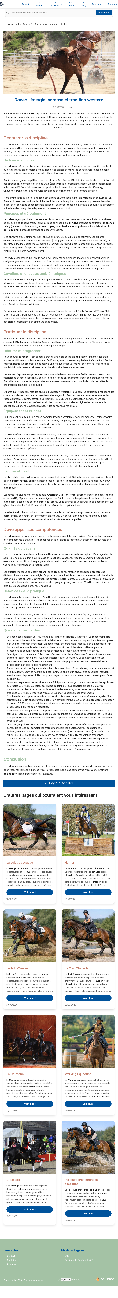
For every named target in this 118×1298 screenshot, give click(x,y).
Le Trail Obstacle (77, 968)
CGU (67, 1256)
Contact (11, 1256)
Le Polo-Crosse (17, 968)
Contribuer (12, 1260)
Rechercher (104, 12)
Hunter (69, 862)
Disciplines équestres (46, 24)
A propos (11, 1264)
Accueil (25, 4)
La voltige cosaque (19, 862)
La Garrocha (15, 1074)
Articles (26, 24)
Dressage (13, 1180)
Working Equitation (78, 1074)
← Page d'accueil (59, 783)
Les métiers (72, 4)
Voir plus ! (30, 892)
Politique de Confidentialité (79, 1260)
